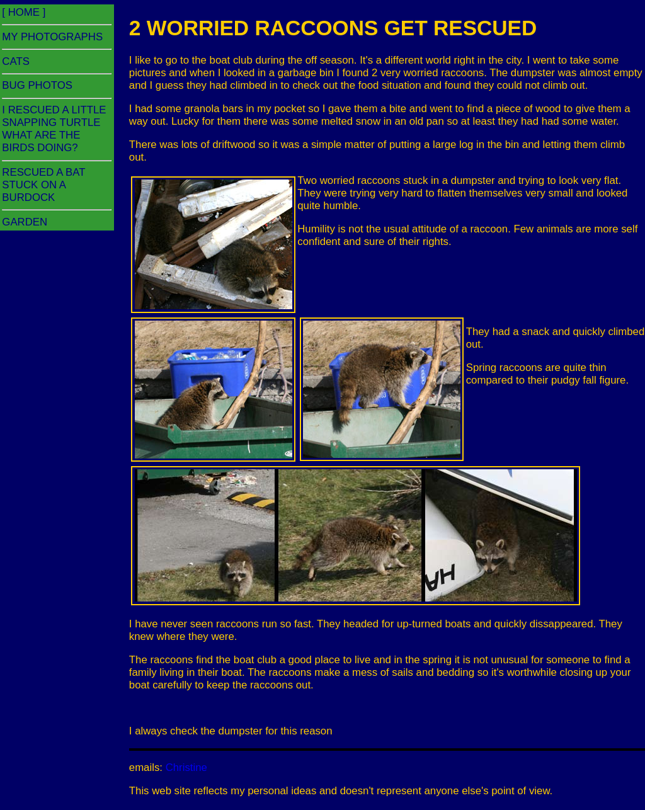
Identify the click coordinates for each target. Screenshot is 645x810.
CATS (16, 61)
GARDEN (24, 222)
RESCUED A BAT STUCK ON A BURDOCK (43, 184)
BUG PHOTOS (37, 85)
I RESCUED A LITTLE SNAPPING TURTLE (54, 116)
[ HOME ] (23, 12)
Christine (186, 767)
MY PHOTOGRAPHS (52, 37)
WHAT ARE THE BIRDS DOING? (41, 141)
